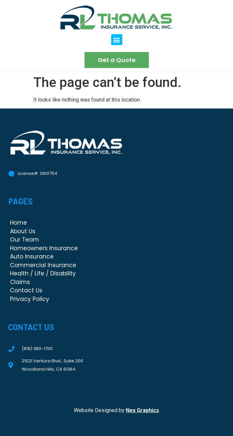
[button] (116, 39)
